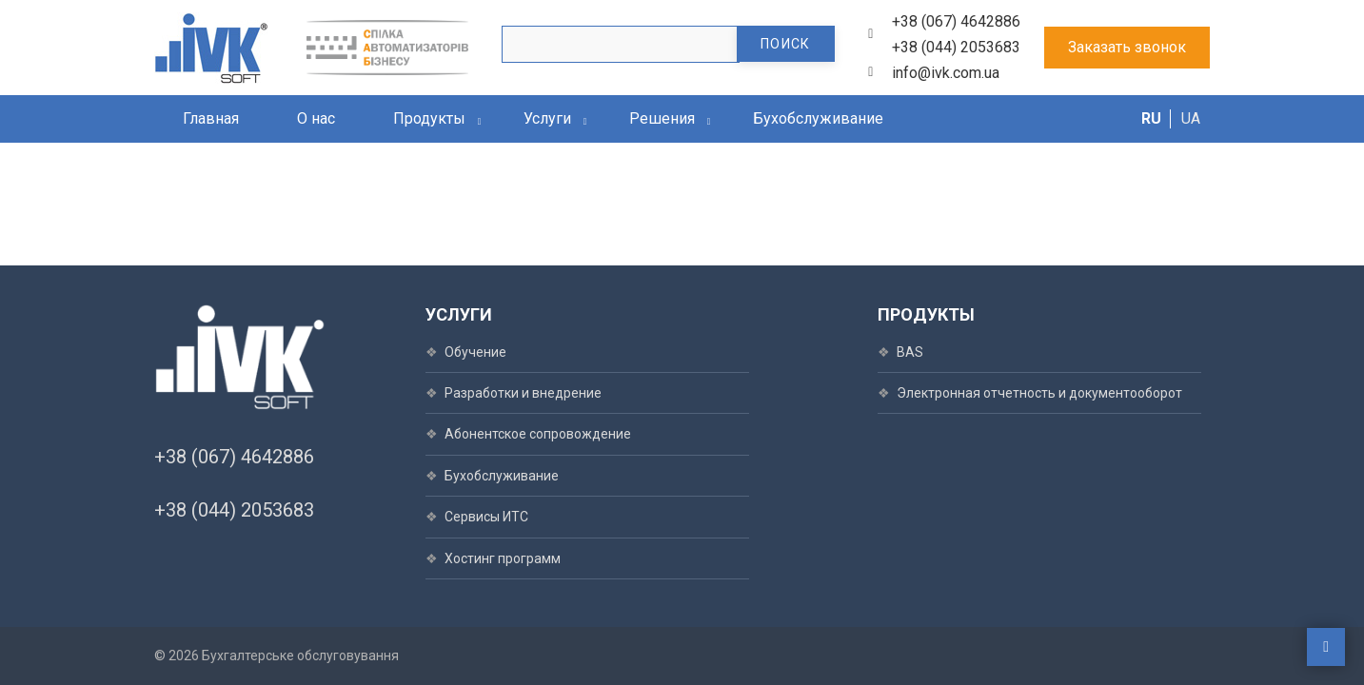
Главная (211, 118)
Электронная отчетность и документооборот (1039, 393)
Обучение (475, 352)
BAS (910, 352)
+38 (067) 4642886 (956, 21)
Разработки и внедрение (523, 393)
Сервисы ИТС (486, 516)
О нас (316, 118)
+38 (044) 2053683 (956, 47)
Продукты (429, 118)
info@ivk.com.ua (945, 73)
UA (1190, 118)
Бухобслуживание (818, 118)
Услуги (547, 118)
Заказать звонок (1127, 47)
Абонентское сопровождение (538, 433)
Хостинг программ (503, 558)
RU (1151, 118)
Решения (662, 118)
